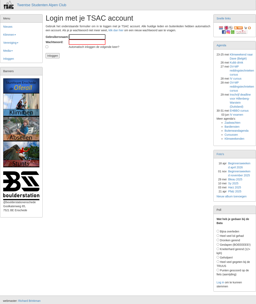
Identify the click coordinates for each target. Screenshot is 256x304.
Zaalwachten (232, 122)
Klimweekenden (234, 138)
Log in (220, 282)
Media (8, 50)
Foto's (220, 154)
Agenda (221, 45)
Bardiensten (232, 126)
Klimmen (9, 34)
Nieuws (7, 26)
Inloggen (8, 58)
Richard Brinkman (29, 300)
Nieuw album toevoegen (232, 196)
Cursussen (231, 134)
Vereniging (10, 42)
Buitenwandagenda (237, 130)
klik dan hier (116, 30)
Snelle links (224, 18)
